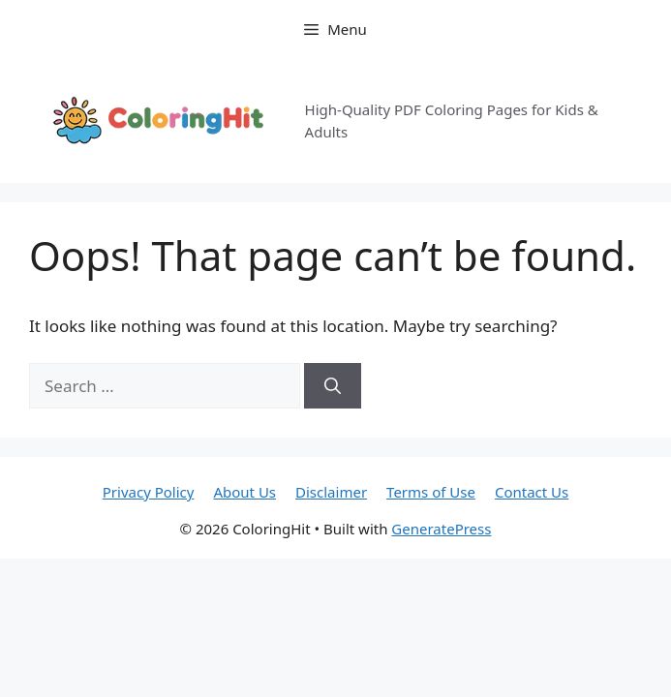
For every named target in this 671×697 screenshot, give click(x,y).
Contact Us (531, 491)
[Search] (332, 386)
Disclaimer (331, 491)
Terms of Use (430, 491)
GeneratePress (441, 528)
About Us (244, 491)
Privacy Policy (149, 491)
